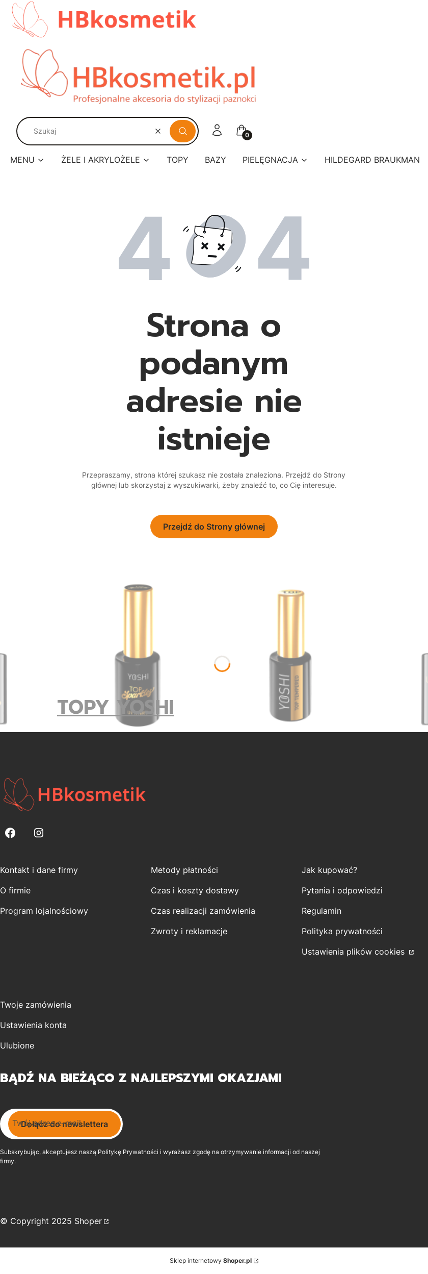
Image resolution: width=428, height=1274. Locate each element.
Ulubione (17, 1045)
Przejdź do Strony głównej (214, 526)
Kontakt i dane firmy (39, 870)
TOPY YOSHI (115, 707)
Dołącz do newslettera (64, 1124)
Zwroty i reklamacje (189, 931)
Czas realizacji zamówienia (203, 911)
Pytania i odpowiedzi (342, 890)
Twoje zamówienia (35, 1005)
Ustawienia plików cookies (354, 951)
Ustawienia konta (33, 1025)
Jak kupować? (329, 870)
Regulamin (321, 911)
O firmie (15, 890)
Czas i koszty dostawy (195, 890)
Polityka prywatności (342, 931)
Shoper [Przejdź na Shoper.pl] (88, 1221)
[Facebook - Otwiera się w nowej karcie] (10, 832)
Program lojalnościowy (44, 911)
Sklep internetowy (211, 1260)
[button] (183, 131)
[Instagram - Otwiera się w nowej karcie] (39, 832)
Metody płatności (184, 870)
